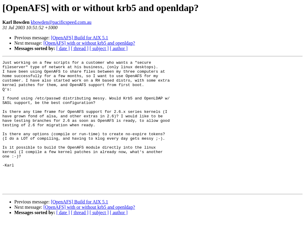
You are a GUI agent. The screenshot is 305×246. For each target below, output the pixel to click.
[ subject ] (99, 48)
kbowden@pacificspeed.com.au (61, 22)
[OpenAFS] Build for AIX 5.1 (79, 37)
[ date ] (63, 48)
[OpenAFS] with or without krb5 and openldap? (89, 43)
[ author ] (119, 48)
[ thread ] (79, 48)
